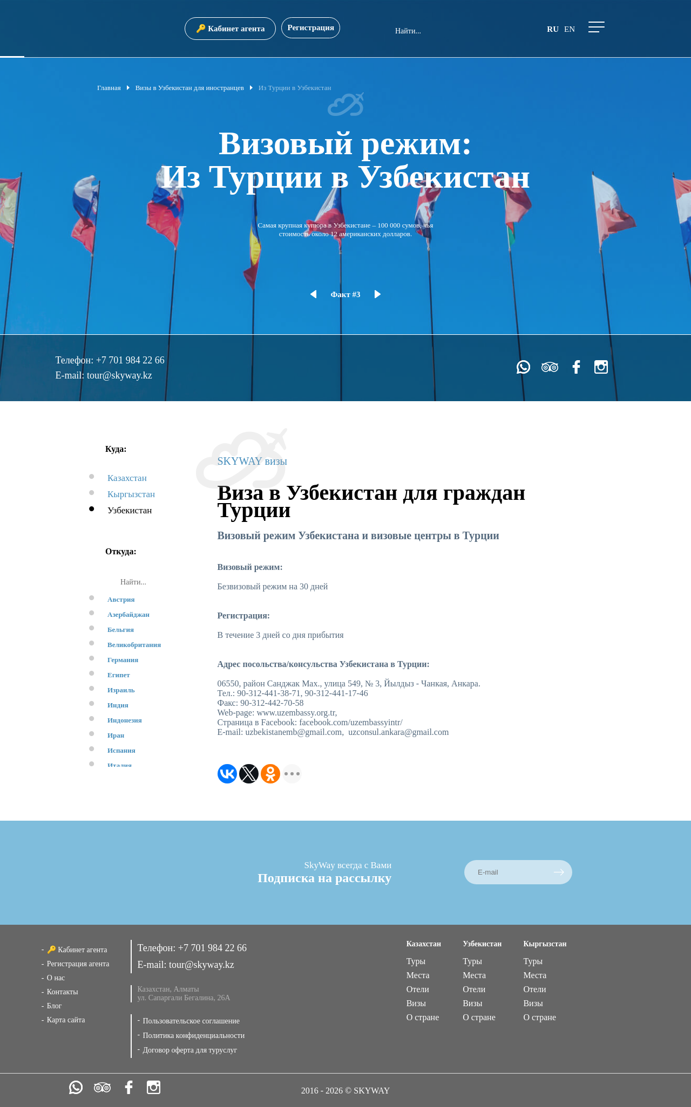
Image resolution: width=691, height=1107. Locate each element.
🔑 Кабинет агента (230, 28)
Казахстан (127, 478)
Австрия (121, 599)
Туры (416, 961)
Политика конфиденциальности (194, 1036)
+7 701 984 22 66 (130, 360)
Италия (119, 765)
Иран (115, 735)
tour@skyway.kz (119, 375)
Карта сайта (66, 1020)
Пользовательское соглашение (191, 1021)
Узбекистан (129, 510)
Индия (117, 705)
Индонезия (124, 720)
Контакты (62, 992)
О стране (423, 1017)
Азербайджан (128, 614)
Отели (418, 989)
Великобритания (134, 645)
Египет (118, 675)
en (569, 29)
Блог (54, 1006)
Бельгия (120, 629)
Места (418, 975)
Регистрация (310, 27)
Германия (122, 660)
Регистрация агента (78, 964)
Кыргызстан (131, 494)
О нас (56, 978)
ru (553, 29)
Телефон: (75, 360)
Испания (121, 750)
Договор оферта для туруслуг (190, 1050)
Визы (416, 1003)
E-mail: (70, 375)
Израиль (121, 690)
